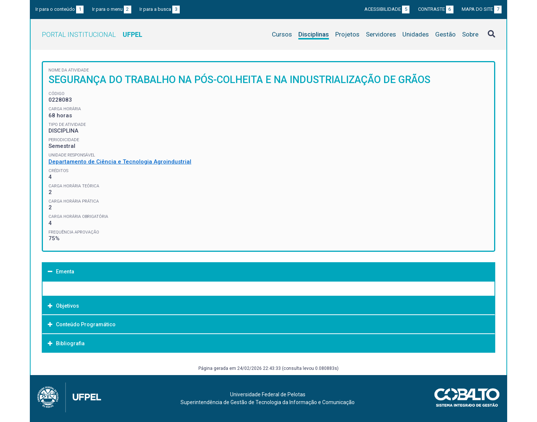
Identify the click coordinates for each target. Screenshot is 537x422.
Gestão (445, 34)
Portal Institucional (92, 34)
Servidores (381, 34)
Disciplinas (313, 34)
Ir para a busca (159, 9)
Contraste (435, 9)
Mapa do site (482, 9)
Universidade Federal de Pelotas (267, 394)
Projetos (347, 34)
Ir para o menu (111, 9)
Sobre (470, 34)
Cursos (282, 34)
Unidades (415, 34)
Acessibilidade (386, 9)
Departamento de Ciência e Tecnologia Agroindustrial (119, 161)
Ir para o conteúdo (59, 9)
